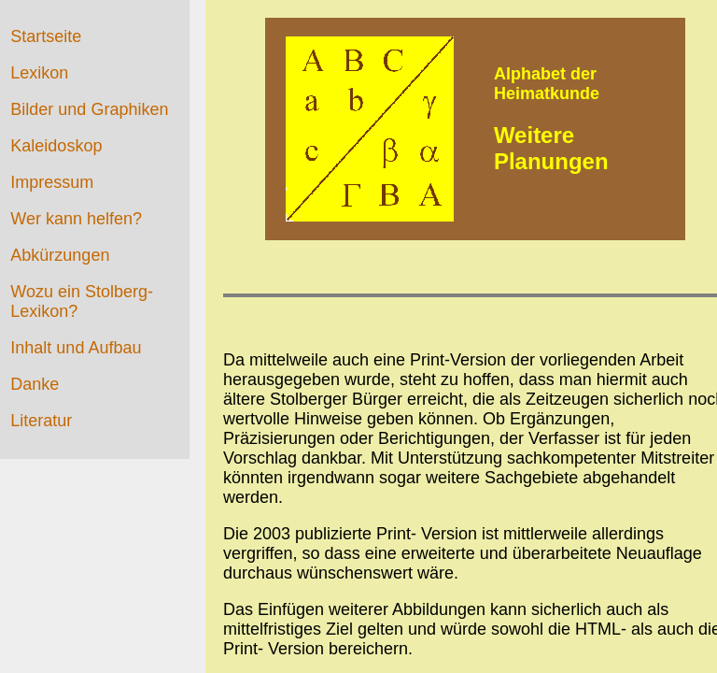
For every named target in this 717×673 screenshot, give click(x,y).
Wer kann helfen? (76, 218)
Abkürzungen (59, 255)
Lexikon (39, 73)
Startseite (45, 36)
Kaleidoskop (56, 145)
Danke (34, 384)
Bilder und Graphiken (89, 109)
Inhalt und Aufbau (75, 347)
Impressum (51, 182)
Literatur (41, 420)
